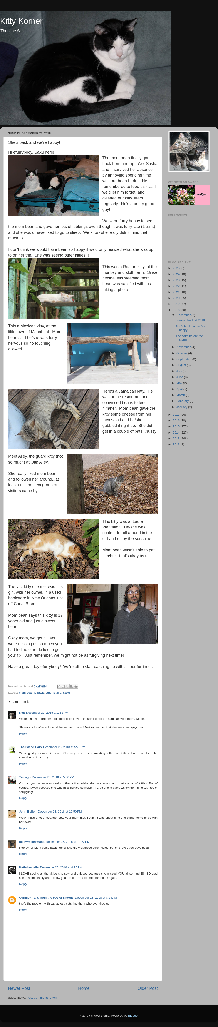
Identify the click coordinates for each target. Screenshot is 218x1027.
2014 (177, 432)
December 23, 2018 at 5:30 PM (53, 777)
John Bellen (28, 811)
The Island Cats (30, 747)
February (183, 401)
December (183, 315)
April (179, 389)
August (181, 365)
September (184, 359)
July (179, 371)
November (183, 347)
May (179, 383)
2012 (177, 444)
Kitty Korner (21, 21)
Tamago (25, 777)
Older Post (148, 988)
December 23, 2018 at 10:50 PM (60, 811)
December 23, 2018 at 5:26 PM (64, 747)
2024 (177, 274)
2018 (177, 310)
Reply (23, 733)
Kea (22, 712)
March (181, 395)
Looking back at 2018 (190, 320)
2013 (177, 438)
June (180, 377)
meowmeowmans (32, 841)
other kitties (53, 692)
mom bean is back (31, 692)
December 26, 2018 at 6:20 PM (61, 867)
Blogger (133, 1015)
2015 (177, 426)
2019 (177, 304)
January (182, 407)
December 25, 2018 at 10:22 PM (68, 841)
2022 (177, 286)
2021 (177, 292)
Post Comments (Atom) (43, 997)
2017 (177, 414)
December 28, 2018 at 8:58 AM (96, 897)
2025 (177, 268)
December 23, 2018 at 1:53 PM (47, 712)
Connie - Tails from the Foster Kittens (46, 897)
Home (83, 988)
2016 (177, 420)
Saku (66, 692)
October (182, 353)
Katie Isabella (29, 867)
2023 (177, 280)
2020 (177, 298)
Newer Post (19, 988)
